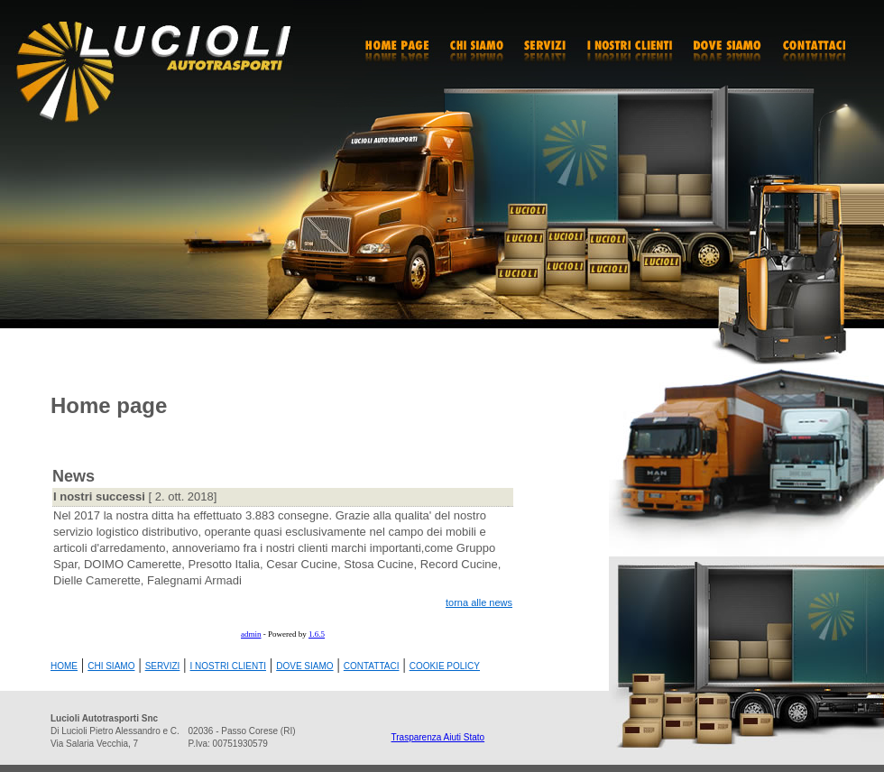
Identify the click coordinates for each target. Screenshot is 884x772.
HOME (64, 666)
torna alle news (479, 602)
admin (251, 634)
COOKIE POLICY (445, 666)
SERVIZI (162, 666)
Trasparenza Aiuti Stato (438, 737)
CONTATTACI (372, 666)
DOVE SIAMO (304, 666)
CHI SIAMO (110, 666)
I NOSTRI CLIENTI (228, 666)
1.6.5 (316, 634)
